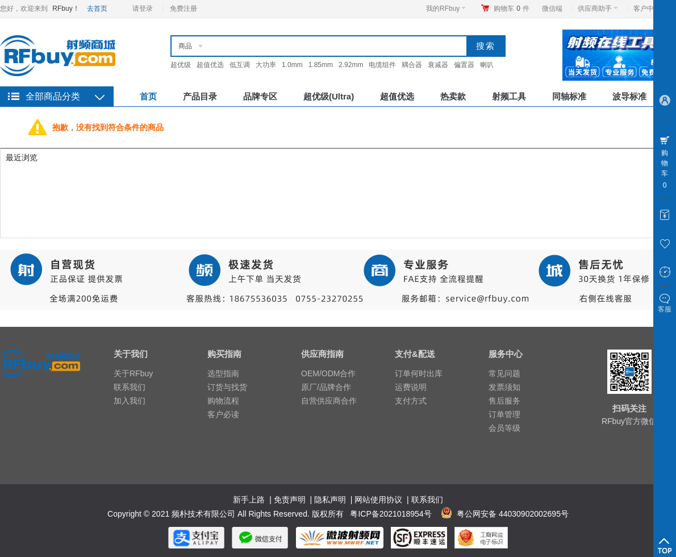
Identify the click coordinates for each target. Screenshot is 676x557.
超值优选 (210, 65)
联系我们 (129, 387)
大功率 (266, 65)
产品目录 (200, 96)
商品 (185, 46)
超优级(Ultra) (328, 96)
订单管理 (504, 414)
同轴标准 (569, 96)
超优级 (180, 65)
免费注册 (183, 9)
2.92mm (351, 65)
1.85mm (320, 65)
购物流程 (223, 400)
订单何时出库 (419, 373)
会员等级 (504, 428)
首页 (148, 96)
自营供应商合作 (329, 400)
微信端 (552, 9)
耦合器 (412, 65)
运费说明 (411, 387)
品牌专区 (260, 96)
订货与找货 (227, 387)
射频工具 (509, 96)
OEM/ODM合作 (328, 373)
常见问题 (504, 373)
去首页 (97, 9)
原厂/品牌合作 (326, 387)
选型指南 (223, 373)
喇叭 (487, 65)
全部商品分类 (53, 96)
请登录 (142, 9)
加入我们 (129, 400)
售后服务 (504, 400)
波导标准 (629, 96)
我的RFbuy (446, 9)
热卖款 (453, 96)
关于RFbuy (133, 373)
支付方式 (411, 400)
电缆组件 (382, 65)
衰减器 (438, 65)
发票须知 (504, 387)
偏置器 (464, 65)
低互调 (239, 65)
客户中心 (650, 9)
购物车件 (511, 9)
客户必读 (223, 414)
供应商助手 (598, 9)
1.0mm (292, 65)
